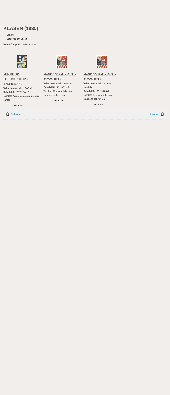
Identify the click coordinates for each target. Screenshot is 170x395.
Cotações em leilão (17, 39)
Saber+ (10, 35)
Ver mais (18, 105)
